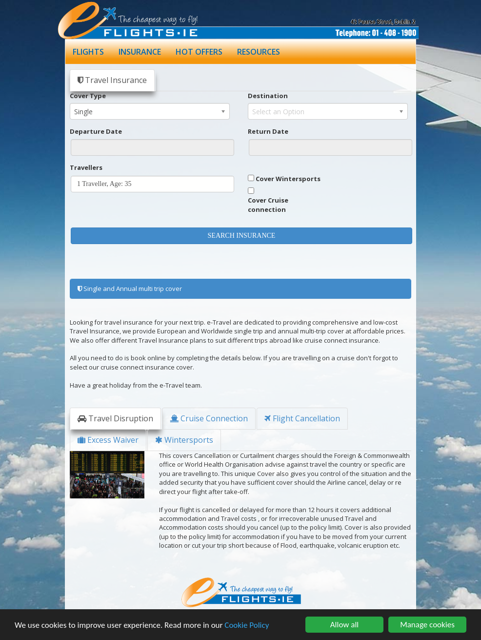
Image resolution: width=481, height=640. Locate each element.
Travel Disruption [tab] (115, 418)
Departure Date (96, 131)
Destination (268, 95)
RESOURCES (258, 51)
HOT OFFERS (199, 51)
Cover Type (88, 95)
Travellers (86, 167)
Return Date (268, 131)
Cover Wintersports (288, 178)
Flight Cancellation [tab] (302, 418)
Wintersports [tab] (184, 439)
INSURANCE (140, 51)
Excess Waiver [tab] (108, 439)
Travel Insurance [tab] (112, 80)
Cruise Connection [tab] (209, 418)
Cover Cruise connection (268, 204)
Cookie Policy (246, 625)
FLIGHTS (88, 51)
